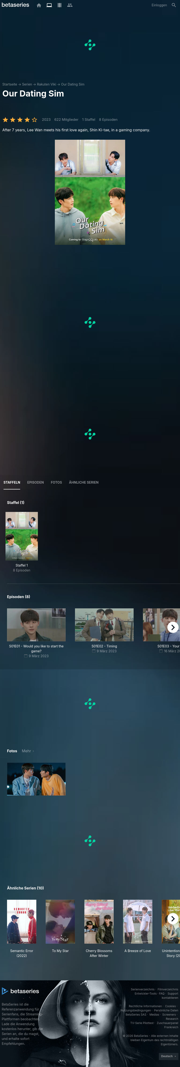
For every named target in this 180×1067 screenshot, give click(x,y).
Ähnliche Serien (83, 482)
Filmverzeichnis (168, 989)
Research (172, 1019)
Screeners (169, 1014)
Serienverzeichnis (142, 989)
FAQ (162, 993)
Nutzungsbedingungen (135, 1010)
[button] (36, 779)
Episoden (35, 482)
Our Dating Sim (73, 84)
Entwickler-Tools (146, 993)
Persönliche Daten (166, 1010)
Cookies (170, 1006)
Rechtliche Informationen (145, 1006)
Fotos (56, 482)
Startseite (9, 84)
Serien (27, 84)
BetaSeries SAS (136, 1014)
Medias (154, 1014)
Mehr (26, 751)
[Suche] (173, 5)
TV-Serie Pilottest (142, 1023)
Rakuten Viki (46, 84)
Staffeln (12, 482)
